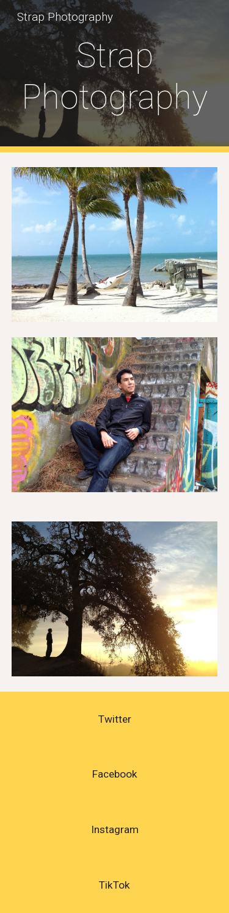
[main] (115, 76)
